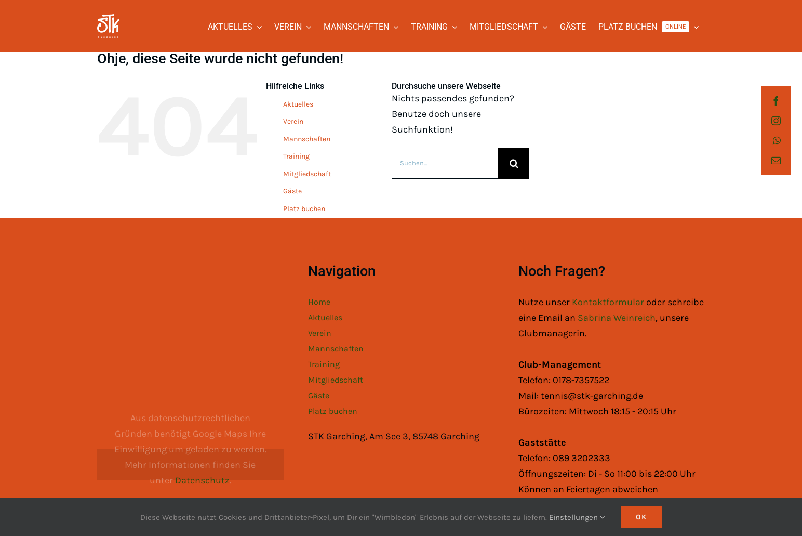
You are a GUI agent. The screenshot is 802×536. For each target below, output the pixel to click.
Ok (641, 517)
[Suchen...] (445, 163)
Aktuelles (298, 104)
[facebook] (776, 101)
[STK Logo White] (108, 18)
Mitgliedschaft (307, 173)
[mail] (776, 160)
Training (296, 156)
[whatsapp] (777, 140)
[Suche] (513, 163)
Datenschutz (202, 480)
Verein (293, 121)
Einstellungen (577, 517)
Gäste (292, 191)
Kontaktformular (609, 302)
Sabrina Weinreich (617, 317)
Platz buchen (304, 208)
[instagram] (776, 120)
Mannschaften (306, 139)
